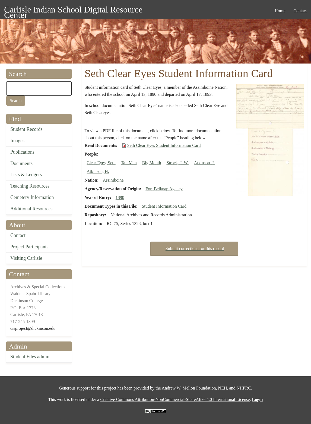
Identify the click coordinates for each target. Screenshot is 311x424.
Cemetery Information (32, 197)
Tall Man (129, 162)
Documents (21, 163)
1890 (120, 197)
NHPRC (244, 388)
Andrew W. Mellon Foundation (189, 388)
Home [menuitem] (280, 10)
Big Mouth (151, 162)
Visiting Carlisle (26, 258)
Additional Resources (31, 208)
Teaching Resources (29, 186)
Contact (18, 235)
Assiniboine (113, 180)
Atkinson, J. (204, 162)
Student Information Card (164, 206)
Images (17, 140)
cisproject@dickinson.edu (32, 328)
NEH (222, 388)
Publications (22, 152)
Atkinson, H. (98, 171)
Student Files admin (29, 356)
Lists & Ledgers (26, 174)
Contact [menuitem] (300, 10)
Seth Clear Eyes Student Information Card (164, 145)
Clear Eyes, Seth (101, 162)
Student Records (26, 129)
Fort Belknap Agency (164, 188)
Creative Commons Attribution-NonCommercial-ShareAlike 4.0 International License (175, 399)
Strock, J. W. (177, 162)
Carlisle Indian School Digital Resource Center (73, 10)
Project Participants (29, 246)
